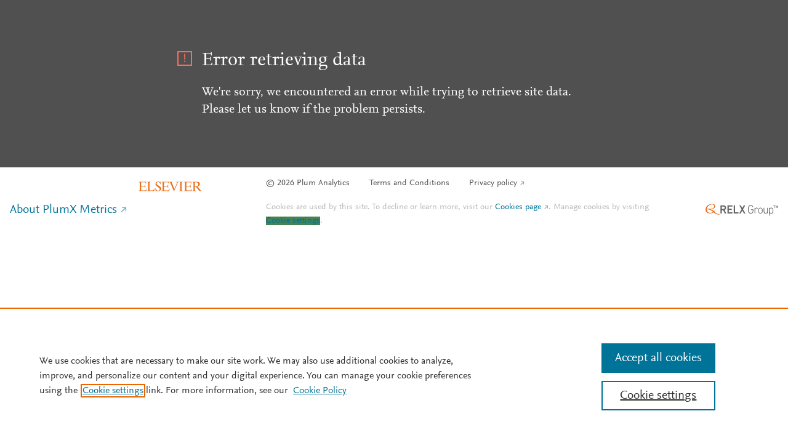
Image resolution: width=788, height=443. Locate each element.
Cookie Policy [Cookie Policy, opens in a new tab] (320, 391)
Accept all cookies (658, 358)
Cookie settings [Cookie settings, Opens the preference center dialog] (658, 395)
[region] (394, 375)
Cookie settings (293, 221)
